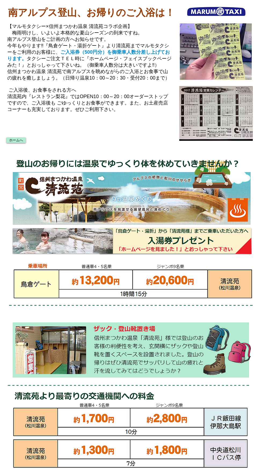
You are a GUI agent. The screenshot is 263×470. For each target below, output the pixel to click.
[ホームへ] (16, 140)
